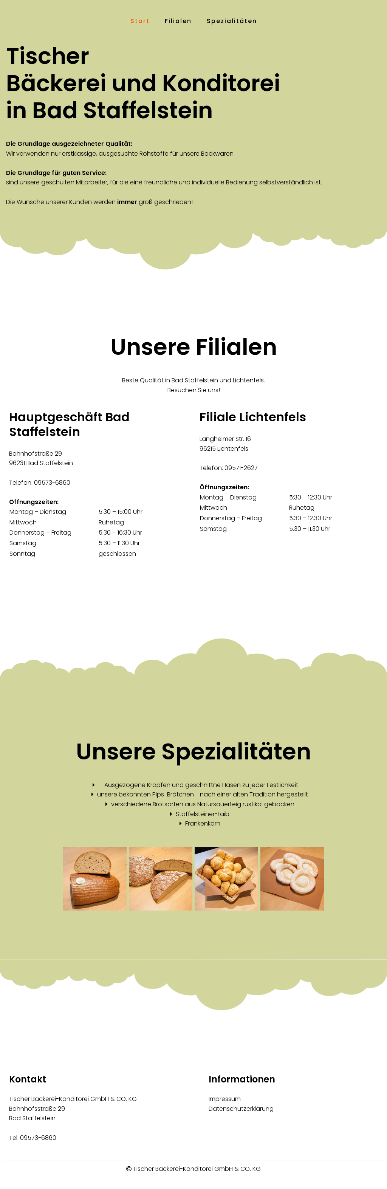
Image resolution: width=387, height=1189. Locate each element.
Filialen (178, 21)
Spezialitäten (232, 21)
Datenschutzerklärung (241, 1108)
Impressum (225, 1099)
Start (140, 21)
